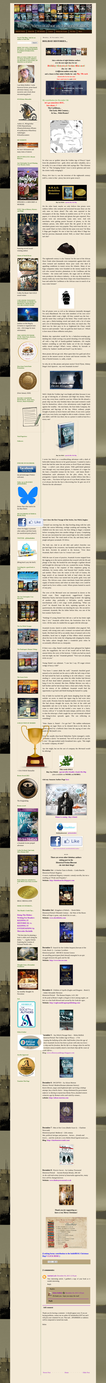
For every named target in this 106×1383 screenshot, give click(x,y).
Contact (50, 31)
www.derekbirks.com (58, 918)
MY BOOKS (41, 31)
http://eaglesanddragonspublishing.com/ (65, 1003)
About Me (31, 31)
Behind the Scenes (61, 31)
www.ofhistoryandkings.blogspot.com (60, 1053)
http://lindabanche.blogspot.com (62, 880)
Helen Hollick (57, 1293)
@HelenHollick (72, 833)
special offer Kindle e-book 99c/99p (72, 772)
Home (67, 1372)
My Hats (73, 31)
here (67, 779)
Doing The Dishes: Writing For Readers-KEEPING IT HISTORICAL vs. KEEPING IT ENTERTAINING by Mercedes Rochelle (26, 923)
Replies (52, 1289)
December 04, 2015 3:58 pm (74, 1293)
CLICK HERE (53, 1256)
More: (80, 31)
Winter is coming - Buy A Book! (66, 817)
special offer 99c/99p (71, 202)
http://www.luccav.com (58, 960)
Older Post (86, 1372)
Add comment (48, 1307)
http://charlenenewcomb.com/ (58, 1140)
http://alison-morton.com (58, 1098)
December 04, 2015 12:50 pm (67, 1276)
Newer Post (47, 1372)
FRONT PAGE (20, 31)
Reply (49, 1284)
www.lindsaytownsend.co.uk (60, 1180)
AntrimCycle (51, 1276)
